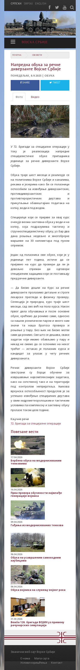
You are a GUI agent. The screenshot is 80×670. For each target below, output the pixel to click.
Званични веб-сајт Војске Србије (33, 652)
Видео (35, 97)
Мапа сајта (41, 658)
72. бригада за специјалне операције (36, 423)
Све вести (37, 55)
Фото (19, 97)
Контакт (57, 662)
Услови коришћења (33, 662)
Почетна (16, 55)
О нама (25, 658)
